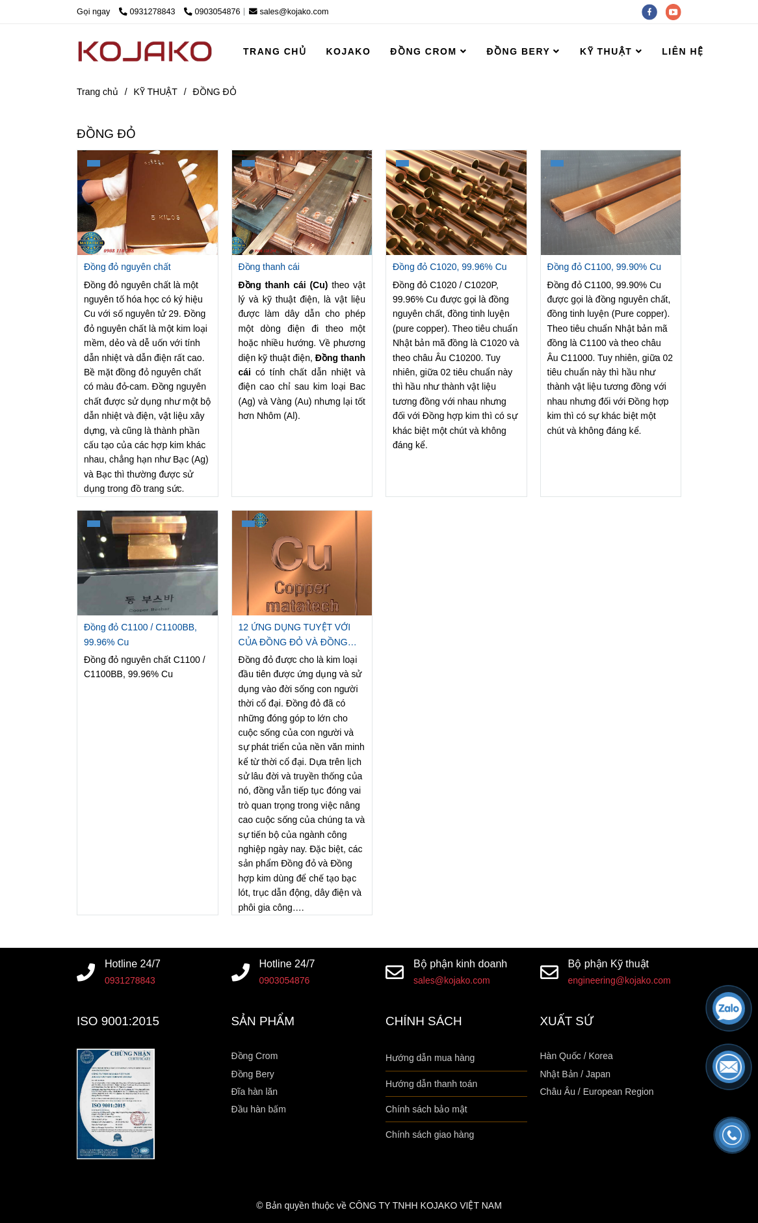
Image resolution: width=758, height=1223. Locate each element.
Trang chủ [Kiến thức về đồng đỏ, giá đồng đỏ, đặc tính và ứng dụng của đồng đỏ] (97, 92)
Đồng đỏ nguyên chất (127, 267)
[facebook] (654, 11)
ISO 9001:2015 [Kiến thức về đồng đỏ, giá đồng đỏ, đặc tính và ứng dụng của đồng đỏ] (118, 1021)
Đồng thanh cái (269, 267)
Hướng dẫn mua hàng (430, 1058)
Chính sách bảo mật (426, 1109)
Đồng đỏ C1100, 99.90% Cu (604, 267)
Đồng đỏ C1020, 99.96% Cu (450, 267)
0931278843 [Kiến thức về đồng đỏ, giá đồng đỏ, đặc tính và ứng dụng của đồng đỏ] (148, 11)
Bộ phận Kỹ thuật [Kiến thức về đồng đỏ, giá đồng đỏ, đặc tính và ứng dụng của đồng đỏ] (608, 963)
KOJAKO (348, 51)
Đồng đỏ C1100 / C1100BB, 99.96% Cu (140, 634)
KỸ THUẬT (611, 51)
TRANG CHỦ (274, 51)
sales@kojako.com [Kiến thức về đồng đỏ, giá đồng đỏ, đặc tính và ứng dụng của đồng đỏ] (288, 11)
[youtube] (677, 11)
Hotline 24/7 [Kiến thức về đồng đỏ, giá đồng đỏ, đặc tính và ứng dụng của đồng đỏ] (133, 963)
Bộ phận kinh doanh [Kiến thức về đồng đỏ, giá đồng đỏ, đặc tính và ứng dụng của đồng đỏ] (460, 963)
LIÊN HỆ (682, 51)
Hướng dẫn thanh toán (431, 1084)
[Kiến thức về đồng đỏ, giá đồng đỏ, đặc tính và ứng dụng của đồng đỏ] (147, 203)
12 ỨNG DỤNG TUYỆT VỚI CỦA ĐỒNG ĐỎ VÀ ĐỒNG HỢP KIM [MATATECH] (295, 635)
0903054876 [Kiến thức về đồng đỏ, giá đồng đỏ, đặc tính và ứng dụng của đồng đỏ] (212, 11)
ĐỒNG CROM (428, 51)
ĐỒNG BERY (523, 51)
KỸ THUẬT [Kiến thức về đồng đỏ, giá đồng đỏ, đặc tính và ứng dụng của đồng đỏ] (155, 92)
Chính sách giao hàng (430, 1134)
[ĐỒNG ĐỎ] (145, 51)
